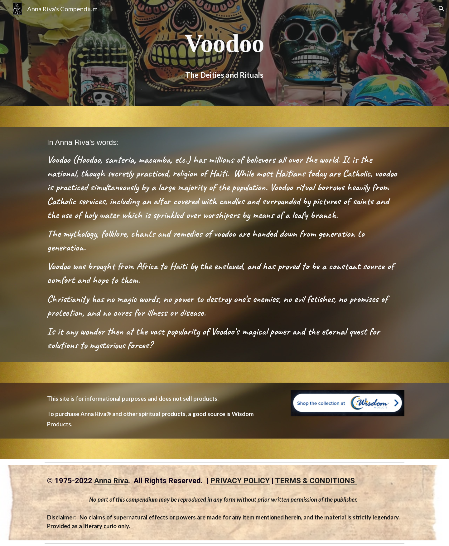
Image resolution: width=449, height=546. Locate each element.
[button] (441, 8)
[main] (224, 43)
